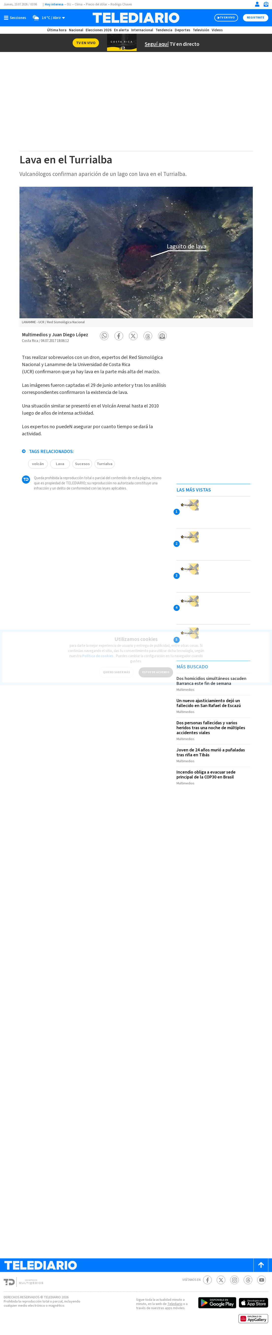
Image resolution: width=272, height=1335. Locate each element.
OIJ (69, 4)
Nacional (76, 30)
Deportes (182, 30)
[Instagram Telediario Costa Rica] (234, 1280)
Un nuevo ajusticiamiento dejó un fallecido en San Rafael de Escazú (208, 703)
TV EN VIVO (227, 18)
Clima (78, 4)
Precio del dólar (96, 4)
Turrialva (104, 464)
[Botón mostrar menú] (16, 17)
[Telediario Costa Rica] (136, 17)
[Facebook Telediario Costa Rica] (207, 1280)
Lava (60, 464)
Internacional (142, 30)
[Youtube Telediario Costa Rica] (261, 1280)
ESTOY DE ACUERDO (155, 669)
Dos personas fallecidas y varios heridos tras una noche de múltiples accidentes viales (210, 728)
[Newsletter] (265, 5)
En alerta (121, 30)
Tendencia (164, 30)
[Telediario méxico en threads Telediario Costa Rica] (248, 1280)
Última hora (56, 30)
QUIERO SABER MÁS (116, 669)
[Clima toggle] (47, 17)
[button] (104, 336)
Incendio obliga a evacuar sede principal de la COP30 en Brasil (206, 774)
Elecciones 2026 (99, 30)
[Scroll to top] (261, 1265)
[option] (136, 257)
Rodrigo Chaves (121, 4)
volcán (38, 464)
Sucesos (82, 464)
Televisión (201, 30)
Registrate (255, 18)
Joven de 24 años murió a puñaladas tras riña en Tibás (210, 752)
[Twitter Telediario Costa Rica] (221, 1280)
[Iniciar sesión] (257, 4)
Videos (217, 30)
